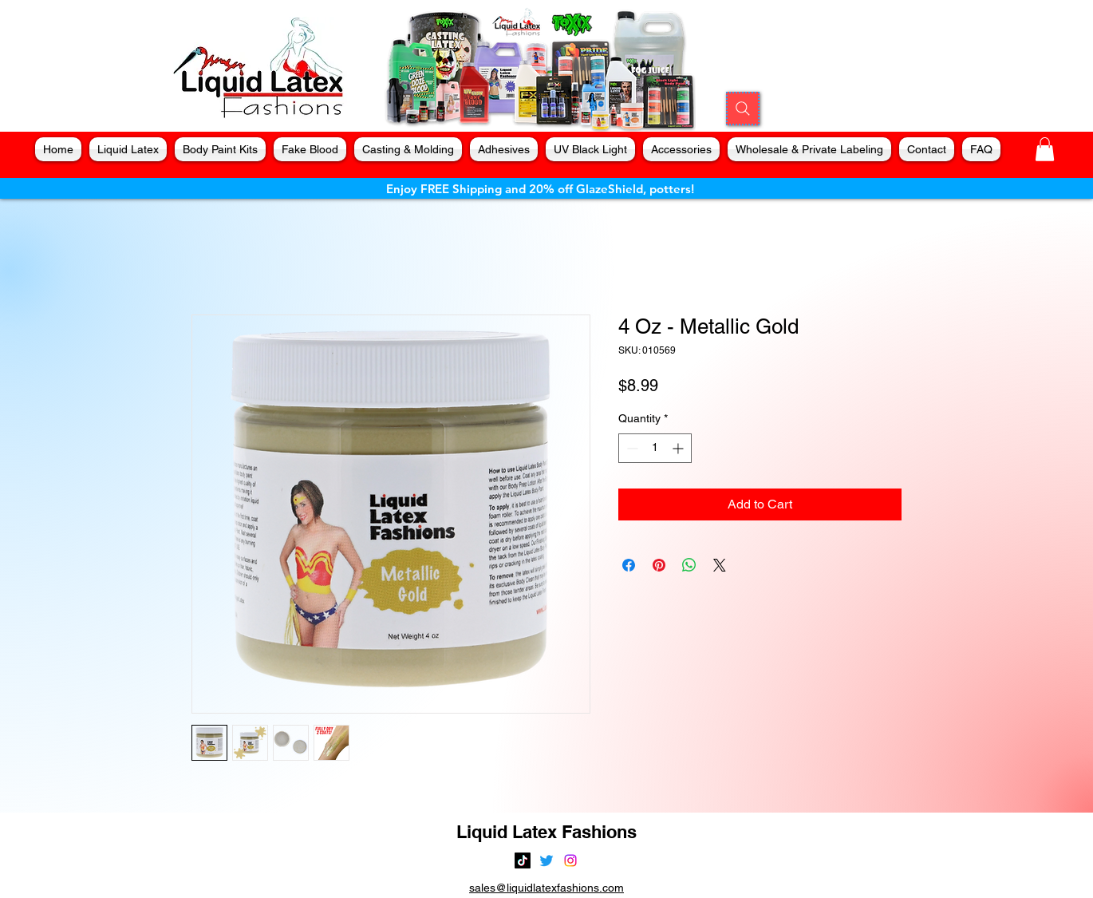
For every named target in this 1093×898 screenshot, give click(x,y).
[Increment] (679, 448)
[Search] (743, 108)
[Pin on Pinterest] (659, 565)
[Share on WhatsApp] (689, 565)
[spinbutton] (655, 448)
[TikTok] (523, 860)
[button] (1045, 149)
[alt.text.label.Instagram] (570, 860)
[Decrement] (631, 448)
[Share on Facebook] (628, 565)
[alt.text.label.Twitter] (546, 860)
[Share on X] (719, 565)
